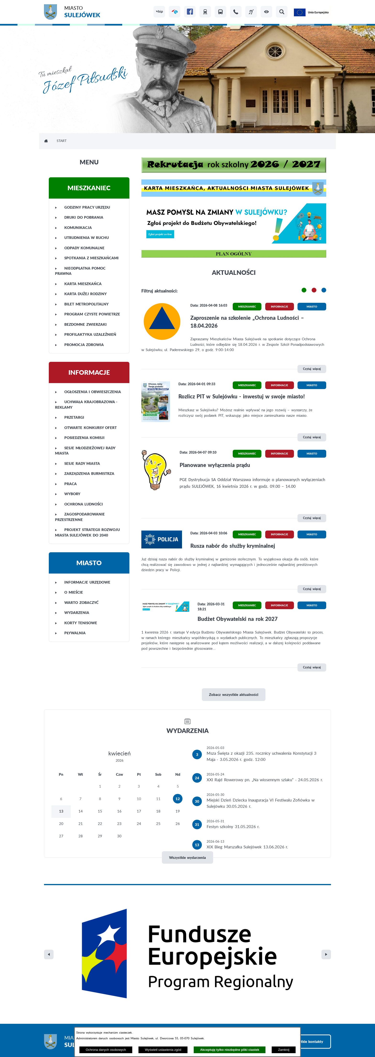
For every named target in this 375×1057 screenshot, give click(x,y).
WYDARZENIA (72, 612)
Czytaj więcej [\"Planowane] (311, 518)
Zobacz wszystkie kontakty (300, 940)
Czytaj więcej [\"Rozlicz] (311, 437)
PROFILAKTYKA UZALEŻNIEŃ (85, 334)
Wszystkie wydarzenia (187, 857)
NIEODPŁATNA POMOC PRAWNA (80, 271)
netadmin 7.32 (319, 1040)
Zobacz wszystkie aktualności (233, 694)
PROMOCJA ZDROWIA (79, 344)
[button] (266, 11)
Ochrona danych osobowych (106, 1050)
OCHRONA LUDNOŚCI (79, 504)
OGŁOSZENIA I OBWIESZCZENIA (88, 391)
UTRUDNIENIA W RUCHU (82, 237)
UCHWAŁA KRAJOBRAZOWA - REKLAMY (86, 404)
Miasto (82, 12)
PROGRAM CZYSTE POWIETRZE (87, 314)
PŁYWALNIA (70, 632)
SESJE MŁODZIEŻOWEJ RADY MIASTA (85, 450)
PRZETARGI (69, 417)
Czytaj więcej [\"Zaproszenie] (311, 369)
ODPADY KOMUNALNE (80, 247)
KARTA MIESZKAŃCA (78, 283)
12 (178, 798)
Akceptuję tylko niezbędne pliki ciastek (229, 1050)
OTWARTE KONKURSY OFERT (86, 427)
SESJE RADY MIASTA (77, 463)
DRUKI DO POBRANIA (79, 217)
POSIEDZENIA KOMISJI (80, 437)
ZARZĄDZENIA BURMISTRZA (84, 473)
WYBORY (67, 493)
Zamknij (283, 1050)
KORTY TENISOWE (76, 622)
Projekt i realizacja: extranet (66, 1040)
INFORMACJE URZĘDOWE (82, 582)
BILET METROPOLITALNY (82, 304)
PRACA (66, 483)
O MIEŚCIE (69, 592)
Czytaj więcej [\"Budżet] (311, 667)
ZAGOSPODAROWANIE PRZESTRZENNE (80, 516)
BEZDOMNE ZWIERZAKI (81, 324)
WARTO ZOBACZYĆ (77, 602)
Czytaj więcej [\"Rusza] (311, 589)
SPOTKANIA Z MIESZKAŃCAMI (87, 257)
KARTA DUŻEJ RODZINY (81, 293)
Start (61, 141)
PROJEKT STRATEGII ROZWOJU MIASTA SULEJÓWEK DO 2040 (87, 532)
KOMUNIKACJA (73, 227)
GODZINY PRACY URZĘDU (82, 207)
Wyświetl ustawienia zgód (163, 1050)
